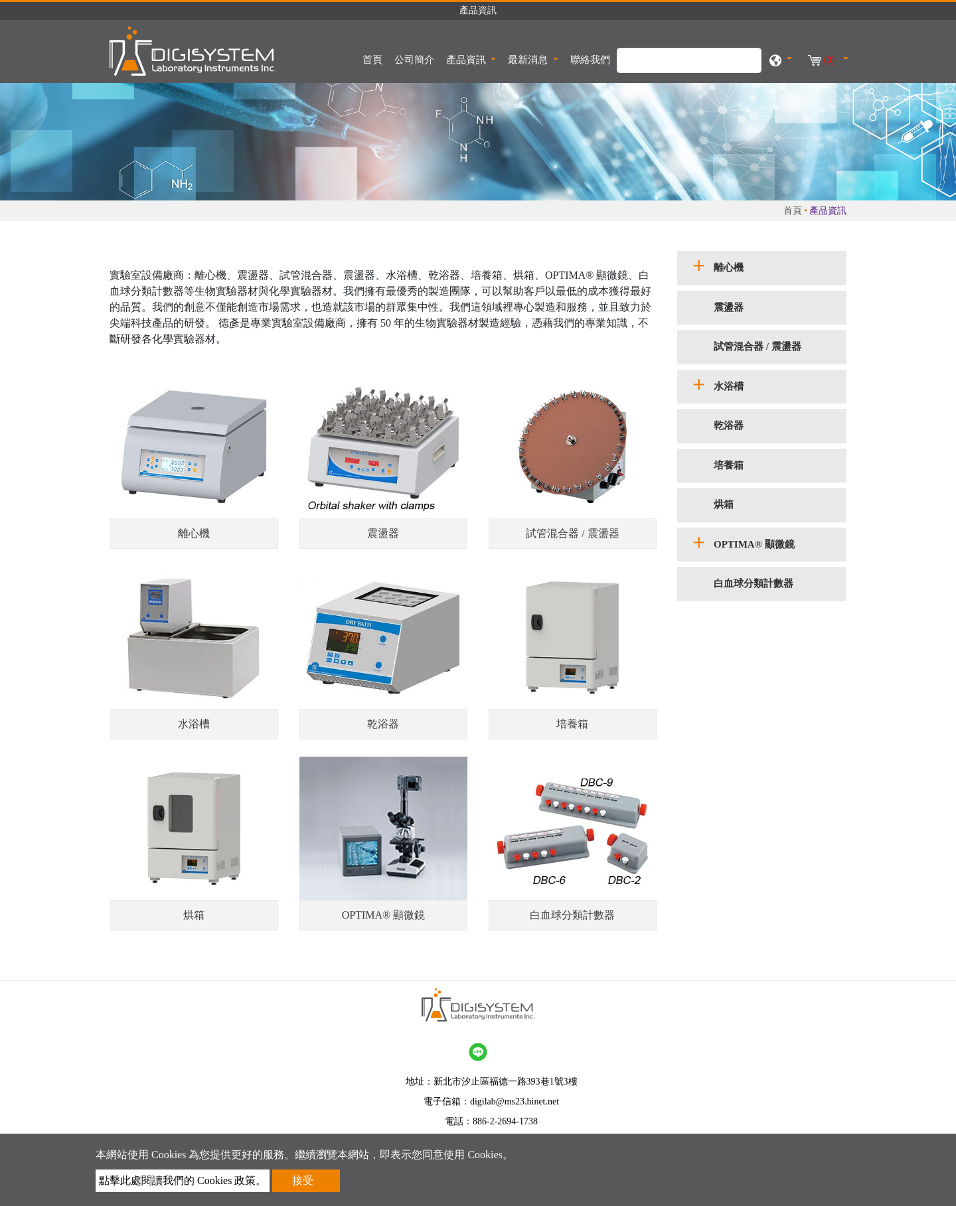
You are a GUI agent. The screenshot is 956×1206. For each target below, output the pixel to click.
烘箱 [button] (724, 504)
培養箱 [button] (729, 465)
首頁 (375, 58)
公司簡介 (414, 59)
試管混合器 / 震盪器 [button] (757, 346)
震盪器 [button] (729, 307)
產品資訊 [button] (467, 59)
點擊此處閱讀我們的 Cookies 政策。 (182, 1180)
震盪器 (383, 533)
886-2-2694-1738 (505, 1121)
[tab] (761, 268)
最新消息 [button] (529, 59)
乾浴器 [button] (729, 425)
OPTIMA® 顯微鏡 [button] (754, 544)
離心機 (194, 533)
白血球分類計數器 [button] (753, 583)
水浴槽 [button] (729, 386)
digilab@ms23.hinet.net (514, 1101)
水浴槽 (194, 723)
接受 (302, 1180)
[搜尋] (689, 60)
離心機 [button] (729, 267)
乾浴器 (383, 723)
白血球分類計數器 (572, 915)
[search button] (745, 67)
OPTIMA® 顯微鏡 (384, 915)
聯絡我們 (590, 59)
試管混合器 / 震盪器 (572, 533)
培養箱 (572, 723)
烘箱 (193, 915)
